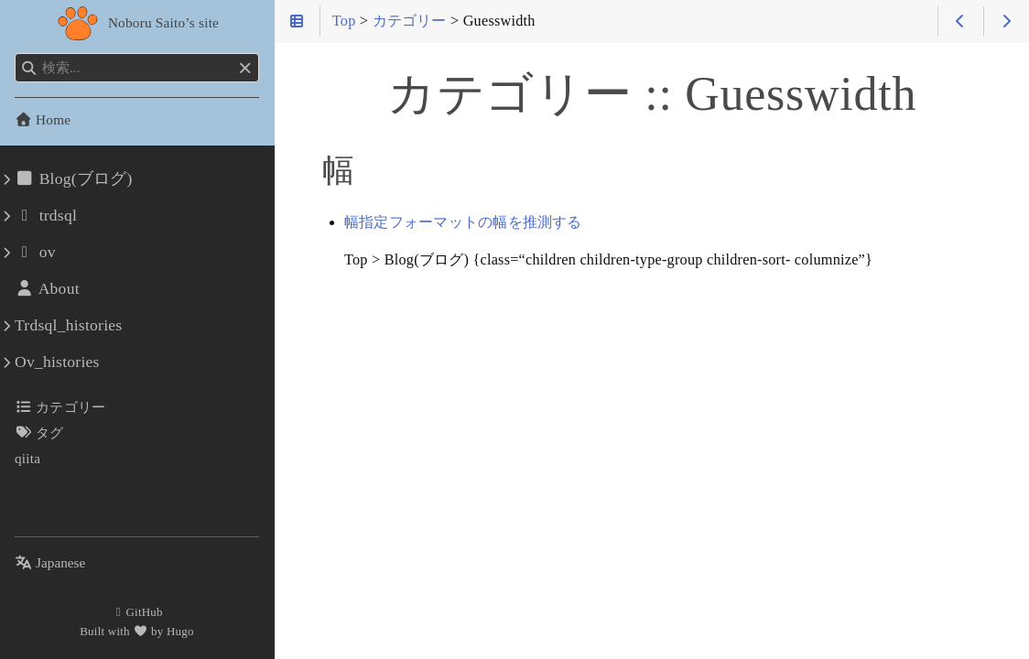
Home (42, 119)
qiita (27, 458)
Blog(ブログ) (74, 178)
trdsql (46, 215)
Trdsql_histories (68, 325)
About (47, 288)
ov (35, 252)
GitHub (137, 612)
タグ (39, 432)
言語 (36, 551)
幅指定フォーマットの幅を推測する (463, 222)
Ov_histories (57, 361)
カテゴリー (60, 407)
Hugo (180, 631)
